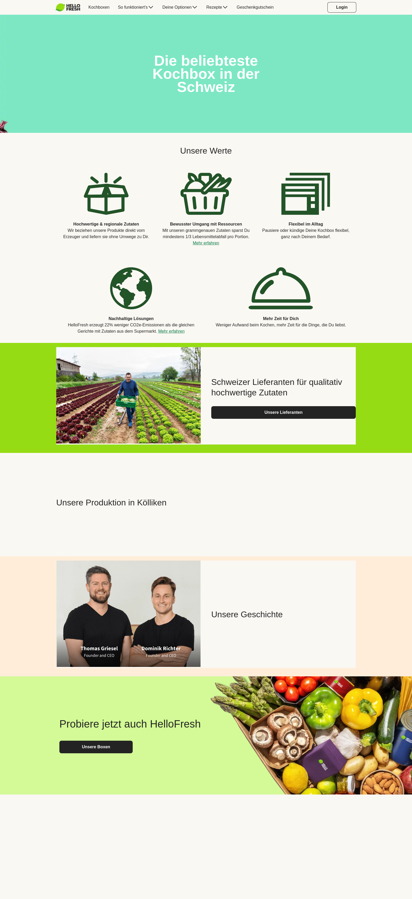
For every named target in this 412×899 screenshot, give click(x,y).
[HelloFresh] (68, 7)
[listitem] (106, 205)
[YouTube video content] (283, 502)
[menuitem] (70, 7)
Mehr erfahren (206, 243)
